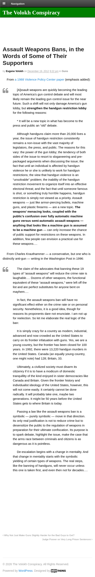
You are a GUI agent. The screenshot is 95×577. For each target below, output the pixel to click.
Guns (65, 71)
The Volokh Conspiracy (31, 12)
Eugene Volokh (14, 71)
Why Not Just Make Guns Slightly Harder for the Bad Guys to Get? (38, 535)
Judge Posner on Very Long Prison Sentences (67, 539)
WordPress (26, 570)
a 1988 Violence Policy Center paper (39, 79)
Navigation (17, 3)
